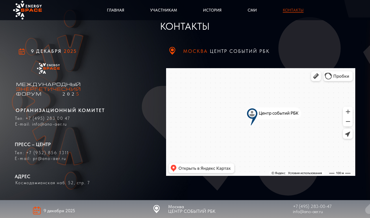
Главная (115, 10)
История (212, 10)
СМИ (252, 10)
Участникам (163, 10)
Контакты (293, 10)
